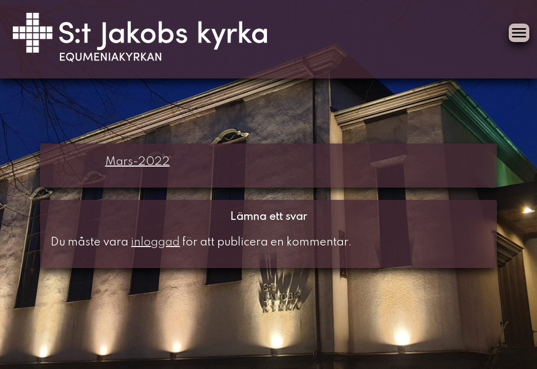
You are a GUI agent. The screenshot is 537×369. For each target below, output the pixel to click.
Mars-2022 (137, 162)
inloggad (155, 242)
